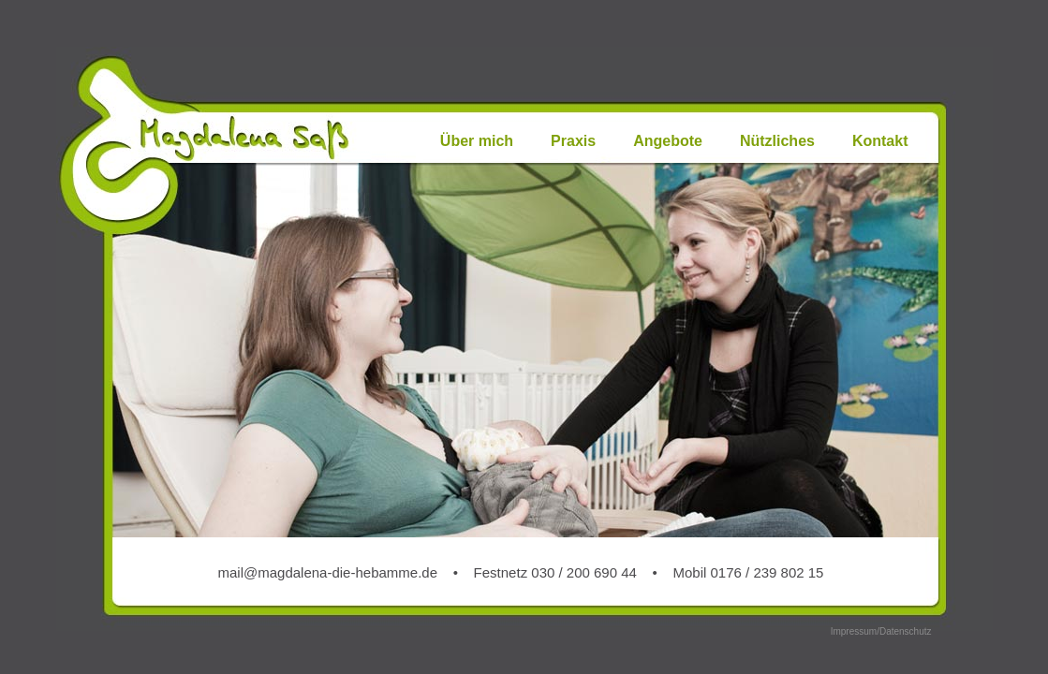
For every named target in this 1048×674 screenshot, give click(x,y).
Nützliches (777, 141)
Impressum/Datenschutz (881, 631)
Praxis (573, 141)
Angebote (667, 141)
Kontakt (880, 141)
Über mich (476, 141)
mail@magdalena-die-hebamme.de (328, 572)
